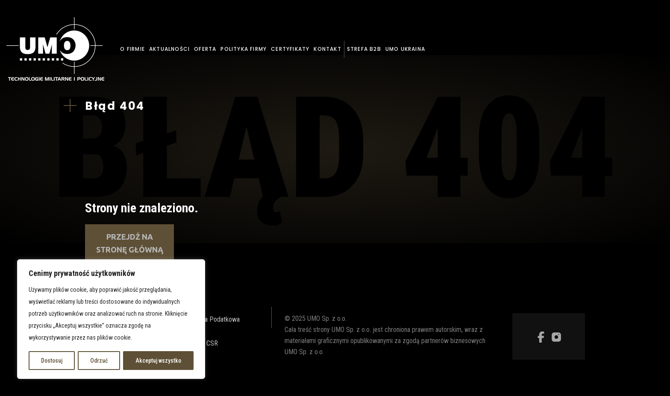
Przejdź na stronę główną (129, 243)
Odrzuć (99, 360)
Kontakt (327, 49)
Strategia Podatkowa (211, 319)
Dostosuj (52, 360)
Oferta (205, 49)
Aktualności (169, 49)
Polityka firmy (243, 49)
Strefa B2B (364, 49)
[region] (111, 319)
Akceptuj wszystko (158, 360)
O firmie (132, 49)
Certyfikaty (290, 49)
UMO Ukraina (405, 49)
